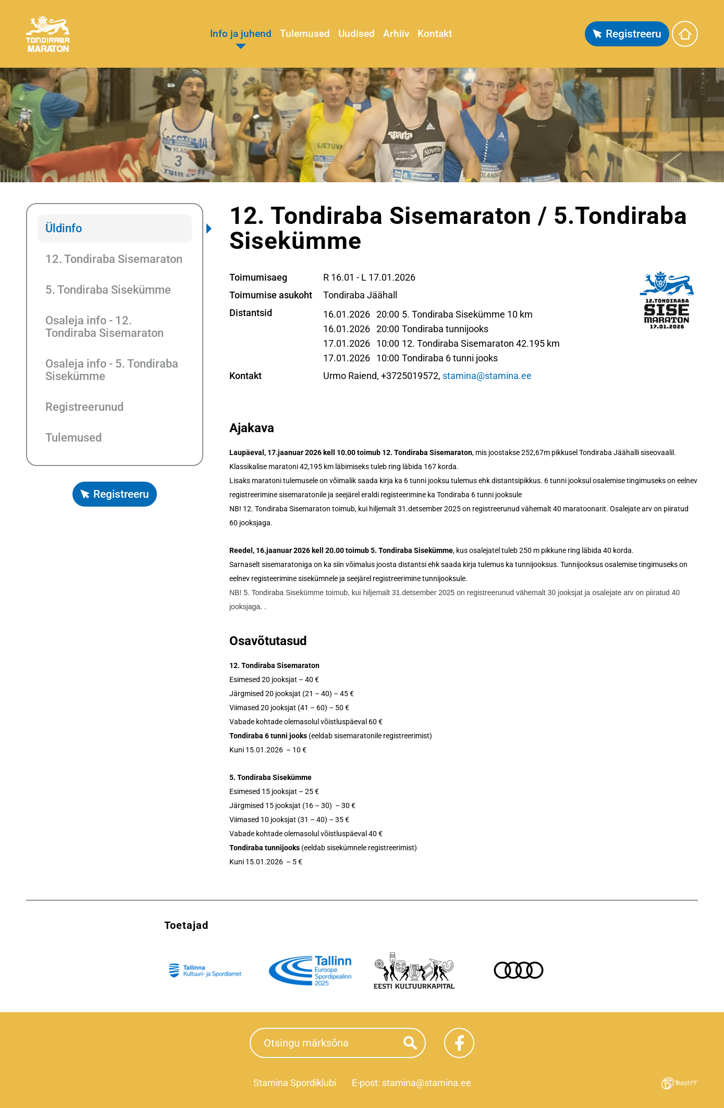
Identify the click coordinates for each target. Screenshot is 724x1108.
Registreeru (633, 34)
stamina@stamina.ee (487, 375)
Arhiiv (396, 34)
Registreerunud (84, 406)
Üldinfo (63, 228)
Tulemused (305, 34)
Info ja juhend (241, 34)
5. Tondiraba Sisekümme (108, 289)
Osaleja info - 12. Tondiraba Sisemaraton (104, 326)
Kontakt (435, 34)
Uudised (356, 34)
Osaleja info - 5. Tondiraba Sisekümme (111, 370)
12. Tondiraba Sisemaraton (113, 259)
